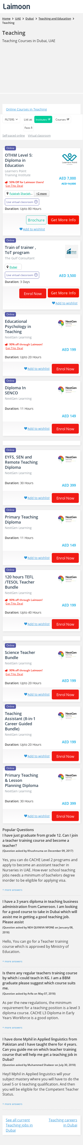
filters (9, 119)
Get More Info (62, 219)
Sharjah (26, 193)
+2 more (41, 193)
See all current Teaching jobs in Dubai (19, 1125)
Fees (28, 128)
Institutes (43, 119)
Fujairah (15, 193)
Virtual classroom (39, 135)
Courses (63, 119)
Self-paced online (13, 135)
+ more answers (12, 890)
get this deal (14, 186)
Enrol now (33, 293)
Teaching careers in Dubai (63, 1123)
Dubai (13, 267)
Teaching (13, 32)
